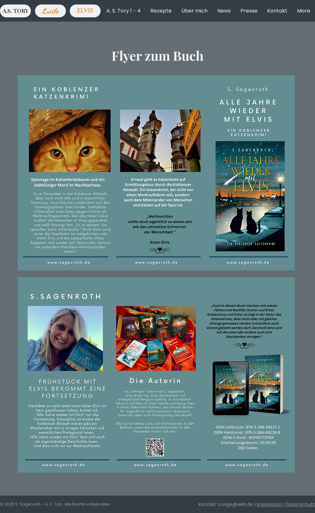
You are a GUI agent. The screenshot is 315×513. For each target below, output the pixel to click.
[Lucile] (50, 10)
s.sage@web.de (235, 504)
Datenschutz (300, 504)
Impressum (270, 504)
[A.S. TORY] (15, 10)
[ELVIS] (85, 10)
